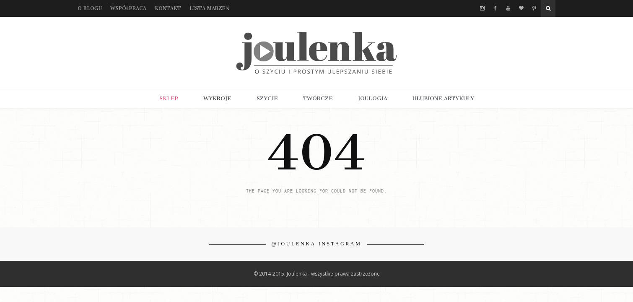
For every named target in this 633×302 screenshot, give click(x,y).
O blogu (90, 8)
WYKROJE (217, 98)
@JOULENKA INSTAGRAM (317, 244)
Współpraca (128, 8)
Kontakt (168, 8)
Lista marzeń (209, 8)
